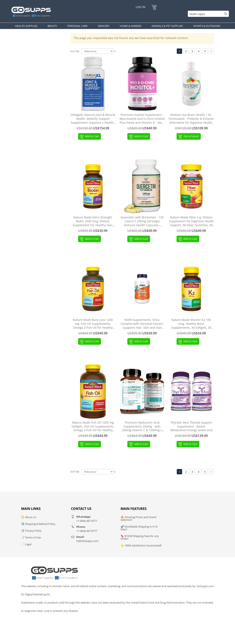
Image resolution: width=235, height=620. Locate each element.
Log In (140, 7)
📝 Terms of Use (31, 537)
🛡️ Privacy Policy (31, 530)
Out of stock (191, 136)
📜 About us (28, 517)
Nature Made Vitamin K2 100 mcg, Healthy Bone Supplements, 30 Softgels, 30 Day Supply (191, 324)
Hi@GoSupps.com (87, 541)
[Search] (207, 14)
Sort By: (75, 51)
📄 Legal (26, 544)
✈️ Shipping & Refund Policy (38, 524)
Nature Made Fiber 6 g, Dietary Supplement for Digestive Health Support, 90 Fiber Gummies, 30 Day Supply (191, 221)
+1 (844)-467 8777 (86, 521)
